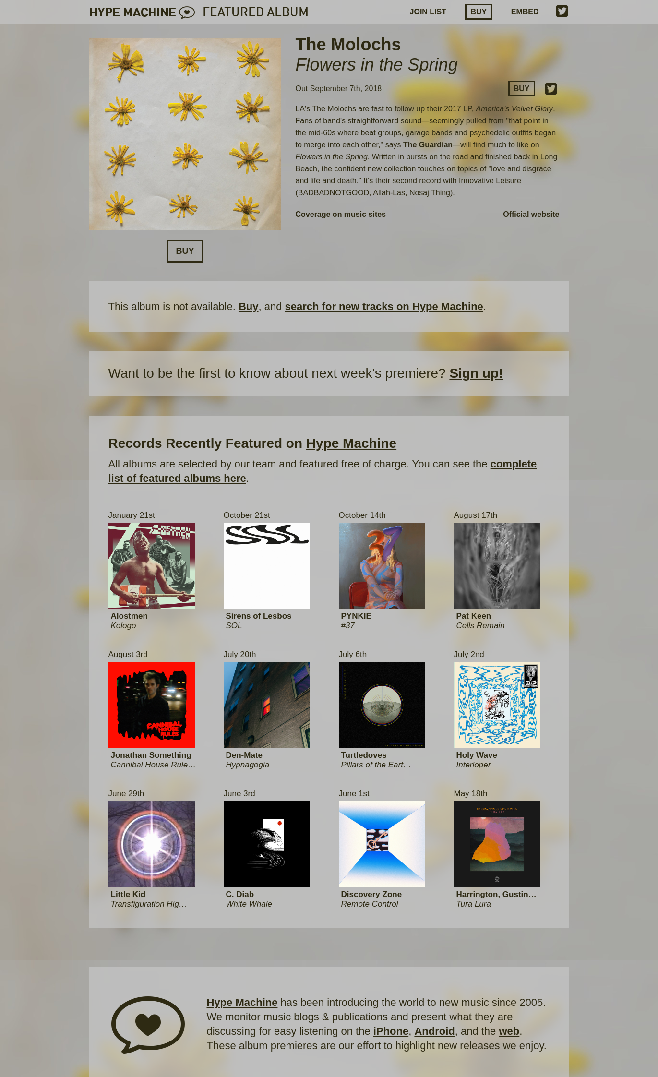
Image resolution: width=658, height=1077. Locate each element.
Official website (531, 214)
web (509, 1031)
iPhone (390, 1031)
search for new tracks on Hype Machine (384, 306)
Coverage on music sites (341, 214)
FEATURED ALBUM (256, 13)
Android (434, 1031)
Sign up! (476, 373)
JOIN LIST (428, 12)
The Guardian (428, 145)
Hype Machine (351, 443)
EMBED (525, 12)
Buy (478, 12)
